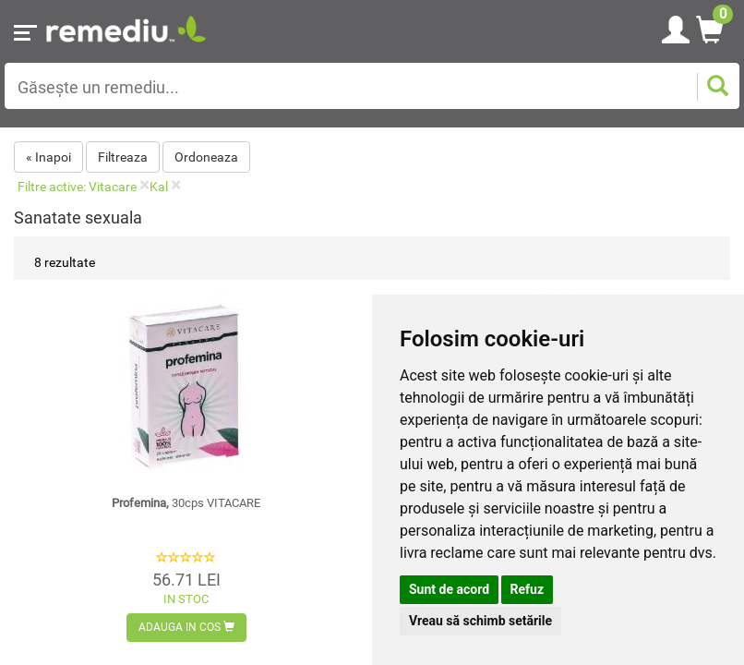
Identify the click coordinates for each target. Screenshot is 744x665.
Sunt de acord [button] (449, 589)
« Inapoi (48, 157)
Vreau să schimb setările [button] (480, 620)
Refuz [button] (527, 589)
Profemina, (186, 503)
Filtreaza (123, 157)
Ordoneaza (206, 157)
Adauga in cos (186, 627)
